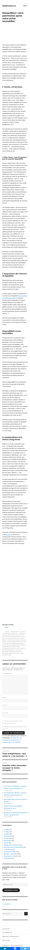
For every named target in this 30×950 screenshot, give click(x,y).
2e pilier (6, 832)
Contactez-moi (7, 932)
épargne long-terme (21, 640)
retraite (22, 653)
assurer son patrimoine (18, 635)
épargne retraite (6, 641)
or (15, 649)
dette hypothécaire (15, 636)
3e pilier (6, 834)
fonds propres (15, 645)
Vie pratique (8, 858)
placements (5, 651)
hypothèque (22, 645)
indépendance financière (9, 646)
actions (24, 633)
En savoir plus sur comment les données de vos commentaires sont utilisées (12, 740)
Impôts (6, 843)
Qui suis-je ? (6, 928)
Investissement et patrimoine (10, 633)
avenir (4, 636)
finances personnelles (14, 643)
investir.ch (9, 534)
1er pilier (6, 829)
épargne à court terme (18, 638)
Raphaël (7, 631)
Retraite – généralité (10, 854)
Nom (4, 697)
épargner (13, 641)
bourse (8, 636)
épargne (9, 638)
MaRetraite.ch (9, 6)
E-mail (5, 705)
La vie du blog (8, 849)
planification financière (15, 651)
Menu (25, 5)
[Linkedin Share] (2, 627)
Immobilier (22, 631)
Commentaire (7, 673)
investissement (6, 648)
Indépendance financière (12, 845)
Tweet (7, 627)
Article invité (8, 836)
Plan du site (6, 940)
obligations (11, 649)
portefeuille (5, 653)
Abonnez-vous (11, 890)
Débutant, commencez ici (10, 936)
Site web (5, 712)
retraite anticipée (6, 654)
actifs (20, 633)
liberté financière (15, 648)
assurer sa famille (6, 635)
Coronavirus (8, 838)
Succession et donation (11, 856)
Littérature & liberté (10, 851)
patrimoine (19, 649)
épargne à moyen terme (8, 640)
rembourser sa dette (14, 653)
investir (18, 646)
